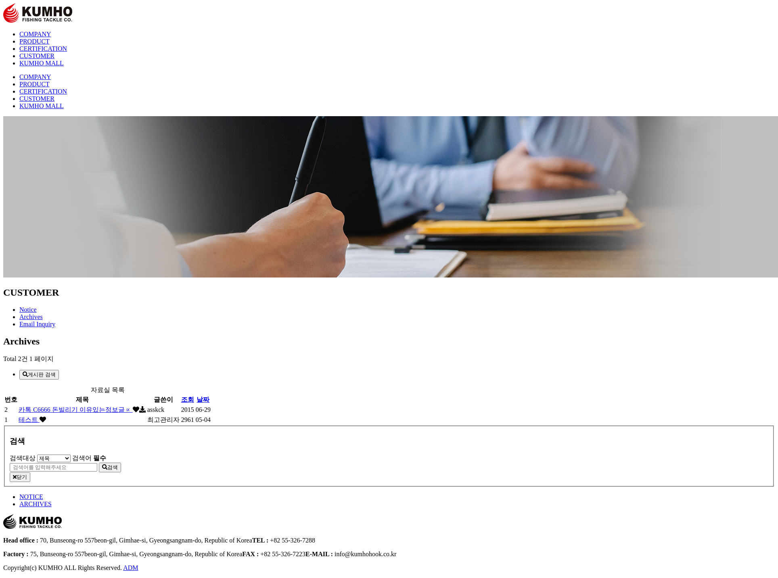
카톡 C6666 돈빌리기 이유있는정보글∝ (76, 409)
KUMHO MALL (41, 63)
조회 (187, 399)
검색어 (89, 458)
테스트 (29, 419)
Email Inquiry (37, 324)
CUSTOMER (36, 55)
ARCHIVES (35, 504)
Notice (28, 309)
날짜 (203, 399)
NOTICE (31, 496)
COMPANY (35, 34)
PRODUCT (34, 41)
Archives (31, 316)
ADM (130, 567)
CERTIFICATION (43, 48)
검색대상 (23, 458)
